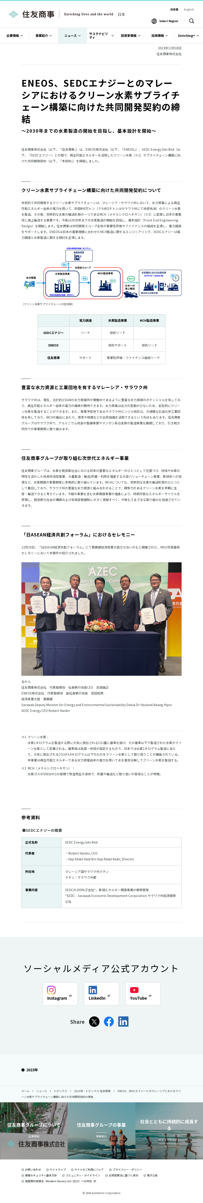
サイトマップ (58, 1169)
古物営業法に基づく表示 (123, 1175)
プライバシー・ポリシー (127, 1169)
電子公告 (152, 1175)
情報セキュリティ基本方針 (41, 1175)
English (189, 9)
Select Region (168, 21)
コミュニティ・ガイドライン (83, 1175)
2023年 (29, 1069)
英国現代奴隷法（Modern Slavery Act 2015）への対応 (60, 1181)
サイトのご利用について (89, 1169)
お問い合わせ (33, 1169)
